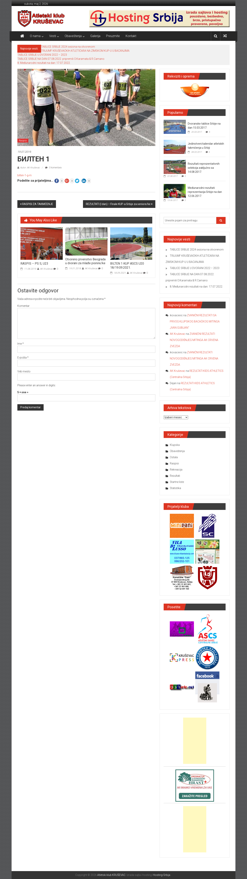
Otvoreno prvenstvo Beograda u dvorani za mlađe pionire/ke (85, 261)
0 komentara (53, 167)
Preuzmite (113, 36)
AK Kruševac (46, 268)
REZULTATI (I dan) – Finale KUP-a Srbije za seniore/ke (118, 204)
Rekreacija (176, 469)
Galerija (95, 36)
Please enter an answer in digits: (36, 385)
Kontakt (131, 36)
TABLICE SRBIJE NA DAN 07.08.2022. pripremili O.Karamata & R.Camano (60, 58)
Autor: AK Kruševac (30, 167)
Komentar (23, 305)
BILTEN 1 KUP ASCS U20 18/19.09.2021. (127, 265)
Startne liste (177, 481)
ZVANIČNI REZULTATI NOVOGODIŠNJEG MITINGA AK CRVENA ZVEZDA (194, 340)
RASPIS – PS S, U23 (34, 263)
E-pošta (23, 357)
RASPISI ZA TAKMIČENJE (37, 204)
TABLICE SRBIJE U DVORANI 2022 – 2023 (42, 54)
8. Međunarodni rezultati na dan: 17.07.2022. (43, 62)
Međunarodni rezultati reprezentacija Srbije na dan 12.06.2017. (205, 191)
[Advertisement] (194, 741)
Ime (20, 343)
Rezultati (175, 475)
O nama (35, 36)
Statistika (175, 488)
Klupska (175, 444)
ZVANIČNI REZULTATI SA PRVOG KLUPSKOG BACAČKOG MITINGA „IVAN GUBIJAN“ (195, 321)
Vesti (52, 36)
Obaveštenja (73, 36)
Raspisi (23, 140)
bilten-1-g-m (24, 175)
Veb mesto (23, 371)
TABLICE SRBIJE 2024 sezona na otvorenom (68, 46)
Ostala (174, 457)
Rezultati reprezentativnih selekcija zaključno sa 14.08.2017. (204, 167)
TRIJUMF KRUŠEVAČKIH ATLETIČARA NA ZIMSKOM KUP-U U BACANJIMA (85, 50)
